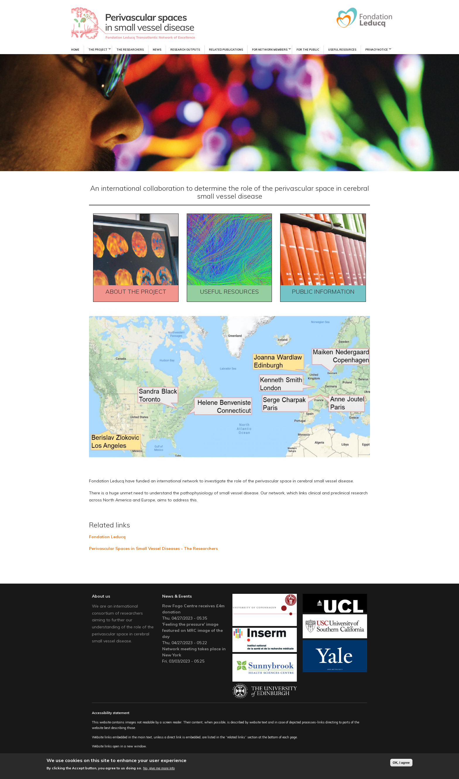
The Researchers (130, 49)
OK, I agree (401, 762)
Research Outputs (185, 49)
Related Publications (226, 49)
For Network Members (269, 49)
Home (75, 49)
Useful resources (342, 49)
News (157, 49)
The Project (97, 49)
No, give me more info (159, 768)
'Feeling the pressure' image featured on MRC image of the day (192, 630)
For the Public (308, 49)
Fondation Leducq (107, 536)
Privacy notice (376, 49)
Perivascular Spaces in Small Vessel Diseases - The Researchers (153, 548)
